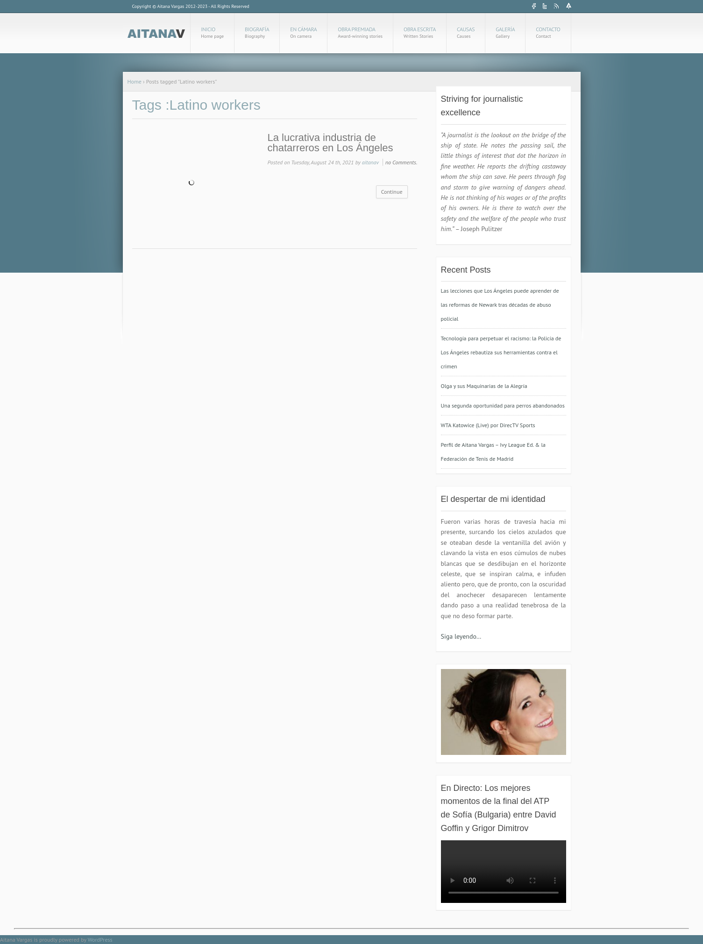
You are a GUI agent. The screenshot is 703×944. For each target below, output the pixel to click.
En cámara (303, 32)
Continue (392, 191)
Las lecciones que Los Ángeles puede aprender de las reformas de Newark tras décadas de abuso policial (500, 304)
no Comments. (401, 162)
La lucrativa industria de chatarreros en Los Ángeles (330, 143)
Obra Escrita (420, 32)
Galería (505, 32)
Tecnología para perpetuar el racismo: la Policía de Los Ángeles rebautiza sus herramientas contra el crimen (501, 352)
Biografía (257, 32)
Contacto (548, 32)
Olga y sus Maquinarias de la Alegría (484, 385)
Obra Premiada (360, 32)
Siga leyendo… (461, 636)
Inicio (212, 32)
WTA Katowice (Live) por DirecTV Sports (488, 425)
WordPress (100, 939)
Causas (466, 32)
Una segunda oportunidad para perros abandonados (503, 405)
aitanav (370, 162)
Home (135, 81)
